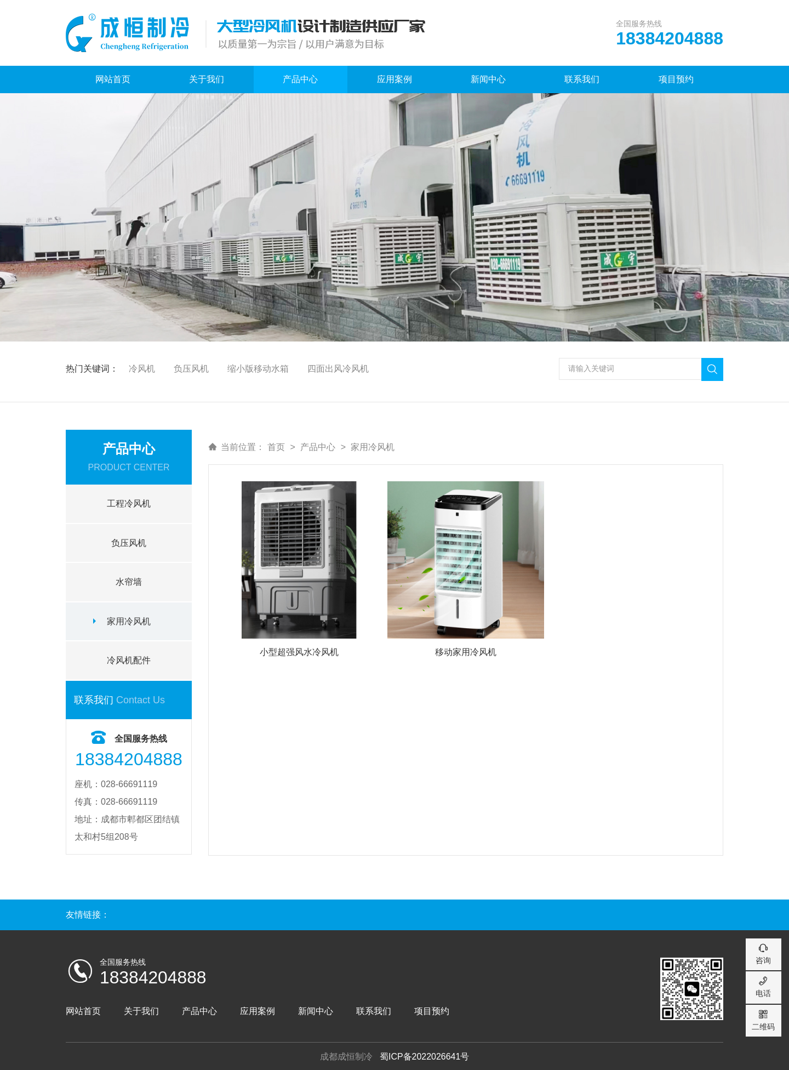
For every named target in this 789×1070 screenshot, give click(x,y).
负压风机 (191, 367)
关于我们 (206, 79)
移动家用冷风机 (465, 651)
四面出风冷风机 (339, 367)
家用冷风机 (129, 620)
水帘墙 (129, 580)
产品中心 (300, 79)
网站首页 (112, 79)
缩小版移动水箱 (258, 367)
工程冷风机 (129, 501)
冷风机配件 (129, 659)
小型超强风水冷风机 (299, 651)
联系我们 (581, 79)
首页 (276, 445)
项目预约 (676, 79)
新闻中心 (488, 79)
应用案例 (394, 79)
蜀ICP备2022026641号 (425, 1055)
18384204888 (153, 976)
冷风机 (142, 367)
